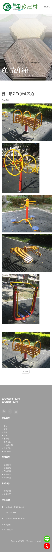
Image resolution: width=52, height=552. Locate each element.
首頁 (4, 63)
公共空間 (6, 474)
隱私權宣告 (7, 530)
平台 (4, 426)
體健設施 (20, 63)
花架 (4, 432)
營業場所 (6, 468)
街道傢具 (6, 442)
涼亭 (4, 429)
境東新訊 (6, 491)
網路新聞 (6, 494)
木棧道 (5, 439)
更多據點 (6, 524)
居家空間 (6, 465)
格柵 (4, 435)
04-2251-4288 (47, 546)
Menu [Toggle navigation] (47, 7)
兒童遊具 (6, 448)
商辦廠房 (6, 471)
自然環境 (6, 477)
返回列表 (25, 373)
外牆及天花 (7, 445)
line (47, 539)
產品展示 (11, 63)
